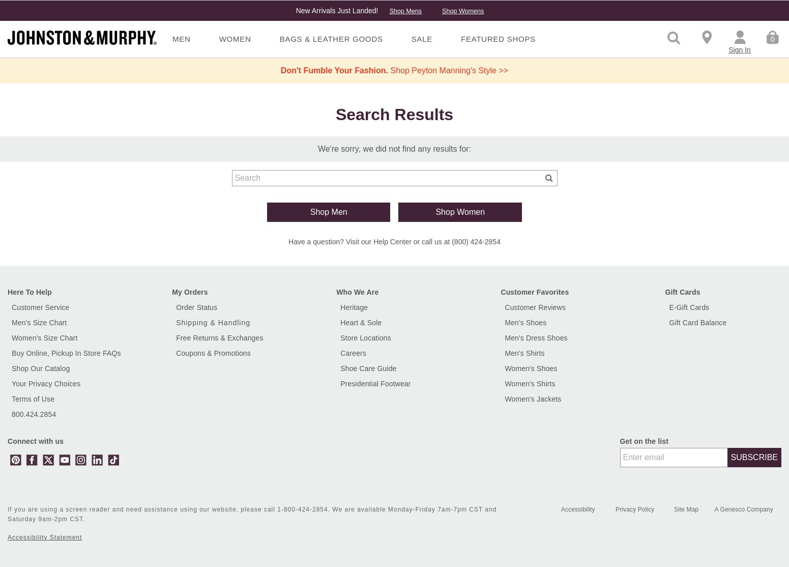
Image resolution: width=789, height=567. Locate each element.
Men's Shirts (524, 353)
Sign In (739, 50)
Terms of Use (33, 399)
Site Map (687, 509)
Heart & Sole (361, 323)
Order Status (196, 307)
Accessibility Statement (45, 537)
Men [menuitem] (181, 39)
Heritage (354, 307)
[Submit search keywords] (549, 178)
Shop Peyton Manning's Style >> (394, 70)
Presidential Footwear (375, 384)
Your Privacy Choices (46, 384)
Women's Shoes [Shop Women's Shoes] (531, 368)
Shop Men (328, 212)
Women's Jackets (533, 399)
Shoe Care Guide (368, 368)
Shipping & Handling (213, 323)
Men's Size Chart (39, 323)
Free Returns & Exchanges (219, 338)
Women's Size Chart (44, 338)
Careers (353, 353)
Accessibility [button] (578, 509)
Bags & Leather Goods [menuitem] (331, 39)
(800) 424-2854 (476, 242)
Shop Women (460, 212)
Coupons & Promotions (213, 353)
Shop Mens (405, 11)
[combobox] (395, 178)
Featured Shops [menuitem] (498, 39)
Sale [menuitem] (422, 39)
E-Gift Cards (689, 307)
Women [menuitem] (235, 39)
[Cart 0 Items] (772, 37)
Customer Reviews (535, 307)
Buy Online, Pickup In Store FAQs (66, 353)
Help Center (392, 242)
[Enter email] (674, 457)
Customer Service (41, 307)
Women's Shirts (530, 384)
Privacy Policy (636, 509)
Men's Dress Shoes (536, 338)
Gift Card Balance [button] (698, 323)
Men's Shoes (525, 323)
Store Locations (365, 338)
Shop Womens (463, 11)
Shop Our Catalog (41, 368)
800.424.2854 (34, 414)
